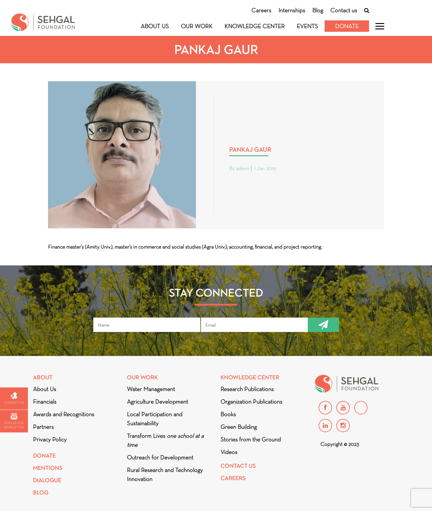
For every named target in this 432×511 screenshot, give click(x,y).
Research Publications (247, 389)
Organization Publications (251, 401)
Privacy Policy (50, 439)
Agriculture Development (157, 401)
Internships (291, 10)
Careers (261, 10)
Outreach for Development (160, 457)
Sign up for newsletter (14, 421)
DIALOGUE (47, 480)
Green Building (238, 426)
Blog (317, 10)
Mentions (47, 468)
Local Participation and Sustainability (154, 419)
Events (307, 26)
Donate (346, 26)
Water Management (151, 389)
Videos (228, 452)
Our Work (196, 26)
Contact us (343, 10)
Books (228, 414)
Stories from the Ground (250, 439)
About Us (155, 26)
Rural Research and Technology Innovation (165, 474)
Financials (44, 401)
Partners (43, 426)
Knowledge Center (254, 26)
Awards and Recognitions (63, 414)
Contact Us (238, 465)
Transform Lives (165, 440)
